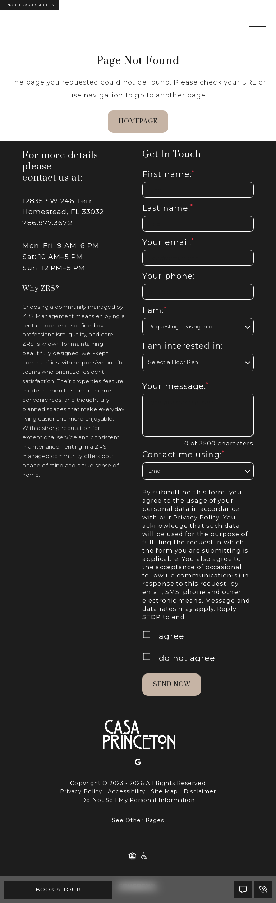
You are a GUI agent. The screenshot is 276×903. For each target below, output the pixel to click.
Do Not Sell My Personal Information (138, 800)
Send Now (171, 685)
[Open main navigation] (257, 28)
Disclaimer (200, 791)
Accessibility (126, 791)
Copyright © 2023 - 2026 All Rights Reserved (138, 783)
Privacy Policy (196, 517)
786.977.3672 (47, 222)
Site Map (164, 791)
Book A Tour (58, 889)
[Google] (138, 764)
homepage (138, 122)
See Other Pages (138, 820)
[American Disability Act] (143, 858)
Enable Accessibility (29, 5)
